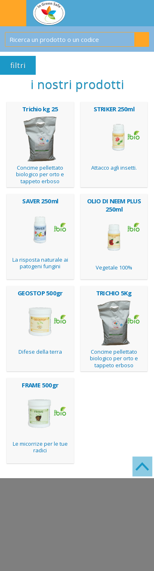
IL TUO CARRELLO (124, 13)
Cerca (141, 39)
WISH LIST (144, 13)
